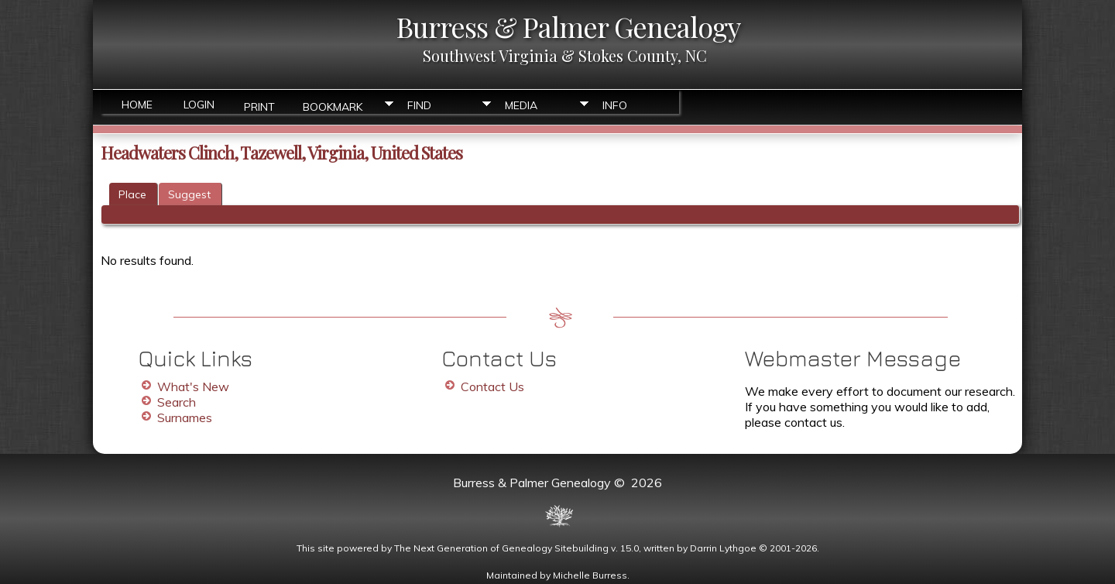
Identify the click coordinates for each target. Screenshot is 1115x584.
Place (132, 194)
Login (199, 105)
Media (521, 105)
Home (137, 105)
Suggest (189, 194)
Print (259, 106)
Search (176, 402)
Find (419, 105)
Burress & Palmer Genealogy (568, 26)
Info (614, 105)
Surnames (184, 417)
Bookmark (332, 106)
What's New (193, 386)
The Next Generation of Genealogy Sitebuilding (501, 548)
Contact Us (492, 386)
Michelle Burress (590, 575)
